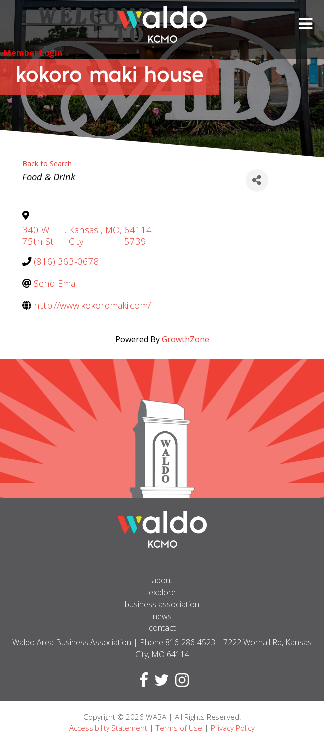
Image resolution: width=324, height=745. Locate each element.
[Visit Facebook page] (141, 682)
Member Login (33, 52)
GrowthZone (185, 339)
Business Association (162, 604)
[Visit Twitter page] (159, 682)
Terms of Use (179, 728)
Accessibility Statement (108, 728)
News (162, 616)
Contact (162, 627)
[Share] (257, 180)
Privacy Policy (233, 728)
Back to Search (47, 163)
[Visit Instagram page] (180, 682)
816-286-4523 (190, 642)
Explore (162, 592)
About (162, 580)
